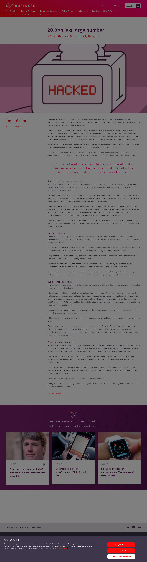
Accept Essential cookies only (121, 551)
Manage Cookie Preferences (121, 557)
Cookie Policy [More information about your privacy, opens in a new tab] (62, 549)
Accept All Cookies (121, 545)
